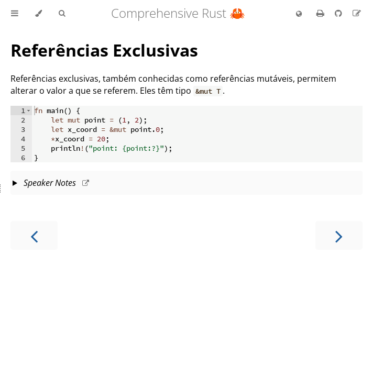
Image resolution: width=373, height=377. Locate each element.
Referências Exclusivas (104, 50)
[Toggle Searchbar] (61, 13)
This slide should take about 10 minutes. (186, 184)
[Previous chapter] (34, 235)
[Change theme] (38, 13)
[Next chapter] (339, 235)
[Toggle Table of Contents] (15, 13)
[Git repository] (339, 13)
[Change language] (299, 14)
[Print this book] (321, 13)
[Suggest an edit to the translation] (356, 13)
